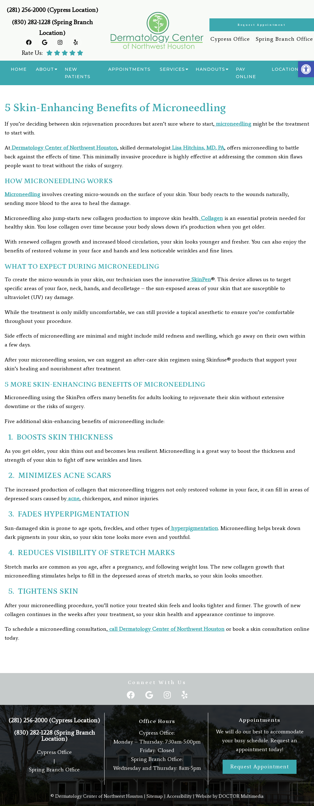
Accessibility (179, 796)
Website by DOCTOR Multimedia (229, 796)
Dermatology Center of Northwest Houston (63, 147)
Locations (287, 69)
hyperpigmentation (194, 528)
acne (73, 498)
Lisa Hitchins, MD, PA (197, 147)
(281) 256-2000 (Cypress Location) (52, 9)
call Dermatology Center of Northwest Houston (166, 629)
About (45, 69)
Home (19, 69)
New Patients (77, 72)
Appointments (129, 69)
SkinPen (200, 279)
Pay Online (246, 72)
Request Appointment (261, 24)
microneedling (232, 123)
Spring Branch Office (284, 39)
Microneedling (22, 194)
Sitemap (155, 796)
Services (172, 69)
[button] (306, 69)
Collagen (211, 218)
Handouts (210, 69)
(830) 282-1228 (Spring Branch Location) (54, 735)
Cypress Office (230, 39)
